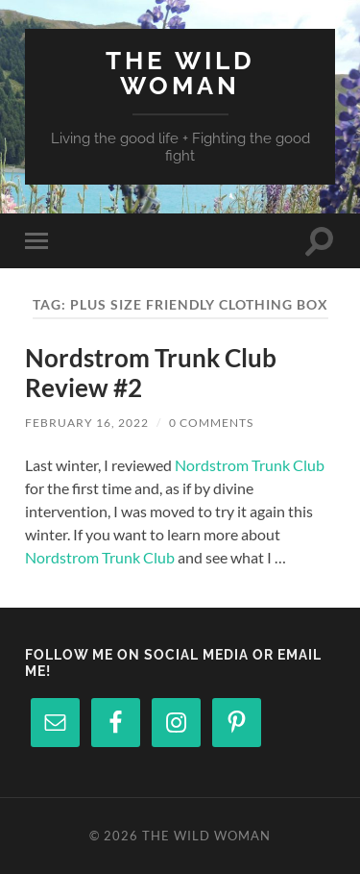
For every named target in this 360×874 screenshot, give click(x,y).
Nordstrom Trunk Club (249, 465)
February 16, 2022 (87, 422)
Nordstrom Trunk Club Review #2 (150, 373)
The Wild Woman (180, 72)
